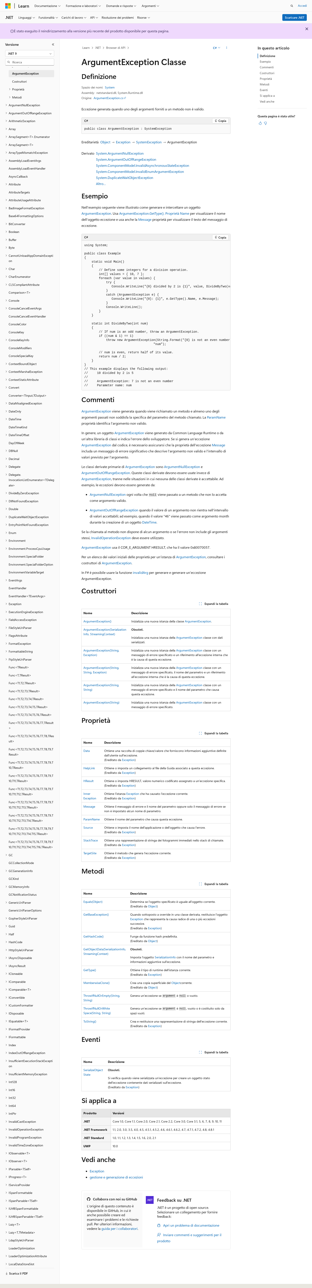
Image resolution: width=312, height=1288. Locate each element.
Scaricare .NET (294, 17)
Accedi (302, 5)
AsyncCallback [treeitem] (18, 176)
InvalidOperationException (111, 537)
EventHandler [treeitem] (17, 588)
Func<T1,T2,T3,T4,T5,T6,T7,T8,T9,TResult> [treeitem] (31, 752)
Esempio (265, 61)
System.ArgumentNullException (120, 153)
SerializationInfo (165, 957)
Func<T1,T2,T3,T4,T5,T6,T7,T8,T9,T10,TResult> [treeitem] (31, 765)
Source (88, 827)
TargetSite (89, 853)
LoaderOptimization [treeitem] (22, 1248)
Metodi (264, 84)
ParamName (216, 417)
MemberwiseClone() (96, 983)
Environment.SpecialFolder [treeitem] (26, 556)
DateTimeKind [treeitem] (18, 427)
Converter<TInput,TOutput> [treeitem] (28, 395)
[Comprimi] (53, 44)
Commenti (267, 67)
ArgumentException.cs (108, 98)
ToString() (89, 1021)
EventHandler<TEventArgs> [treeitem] (27, 596)
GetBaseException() (96, 914)
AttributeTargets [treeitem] (19, 192)
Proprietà (266, 79)
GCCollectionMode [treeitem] (21, 863)
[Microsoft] (8, 6)
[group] (156, 315)
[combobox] (29, 53)
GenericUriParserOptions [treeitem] (25, 910)
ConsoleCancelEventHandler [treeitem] (27, 316)
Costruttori (267, 73)
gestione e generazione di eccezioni (116, 1177)
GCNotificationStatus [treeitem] (23, 894)
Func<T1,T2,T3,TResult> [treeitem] (24, 691)
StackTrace (90, 840)
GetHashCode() (93, 936)
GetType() (89, 970)
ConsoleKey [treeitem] (16, 332)
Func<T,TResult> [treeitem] (20, 675)
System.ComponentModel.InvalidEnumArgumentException (140, 171)
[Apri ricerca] (292, 6)
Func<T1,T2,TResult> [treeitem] (22, 683)
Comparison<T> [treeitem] (20, 292)
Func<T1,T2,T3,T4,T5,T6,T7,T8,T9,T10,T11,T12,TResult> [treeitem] (31, 791)
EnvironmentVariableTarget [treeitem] (26, 572)
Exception (123, 142)
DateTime (149, 522)
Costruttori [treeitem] (19, 81)
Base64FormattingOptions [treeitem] (26, 216)
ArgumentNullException (182, 466)
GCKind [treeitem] (14, 879)
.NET (98, 48)
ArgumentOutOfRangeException (105, 472)
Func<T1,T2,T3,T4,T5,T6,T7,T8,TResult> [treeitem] (31, 738)
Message (144, 219)
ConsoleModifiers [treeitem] (20, 348)
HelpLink (89, 768)
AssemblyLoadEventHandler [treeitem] (27, 168)
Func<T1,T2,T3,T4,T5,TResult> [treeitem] (28, 707)
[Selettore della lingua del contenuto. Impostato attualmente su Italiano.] (14, 1280)
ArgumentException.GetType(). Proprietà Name (154, 213)
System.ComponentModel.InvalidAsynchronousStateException (142, 165)
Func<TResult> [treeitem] (19, 667)
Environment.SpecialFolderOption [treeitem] (31, 564)
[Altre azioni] (227, 47)
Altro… (101, 183)
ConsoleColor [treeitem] (17, 324)
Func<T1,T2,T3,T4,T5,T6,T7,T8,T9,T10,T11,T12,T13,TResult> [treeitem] (31, 805)
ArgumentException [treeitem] (25, 73)
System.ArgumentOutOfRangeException (126, 159)
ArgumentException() (97, 621)
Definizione (267, 56)
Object (105, 142)
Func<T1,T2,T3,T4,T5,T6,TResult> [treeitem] (30, 715)
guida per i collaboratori (119, 1228)
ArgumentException (96, 213)
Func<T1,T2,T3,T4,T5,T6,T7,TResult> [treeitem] (31, 725)
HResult (88, 781)
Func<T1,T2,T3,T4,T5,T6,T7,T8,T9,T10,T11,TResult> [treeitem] (31, 778)
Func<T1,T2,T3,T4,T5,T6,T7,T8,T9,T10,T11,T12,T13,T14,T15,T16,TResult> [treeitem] (31, 844)
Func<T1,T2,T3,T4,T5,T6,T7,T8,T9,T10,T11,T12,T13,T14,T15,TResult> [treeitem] (31, 831)
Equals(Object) (92, 902)
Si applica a (267, 95)
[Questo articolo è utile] (260, 123)
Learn (86, 48)
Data (86, 751)
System (110, 87)
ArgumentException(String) (101, 702)
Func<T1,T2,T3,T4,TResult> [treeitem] (26, 699)
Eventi (264, 90)
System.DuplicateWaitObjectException (124, 177)
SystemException (149, 142)
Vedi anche (267, 101)
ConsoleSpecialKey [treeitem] (21, 356)
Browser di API (115, 48)
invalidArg (140, 572)
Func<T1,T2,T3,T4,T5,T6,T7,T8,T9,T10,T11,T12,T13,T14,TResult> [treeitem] (31, 818)
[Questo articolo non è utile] (265, 123)
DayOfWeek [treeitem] (16, 443)
